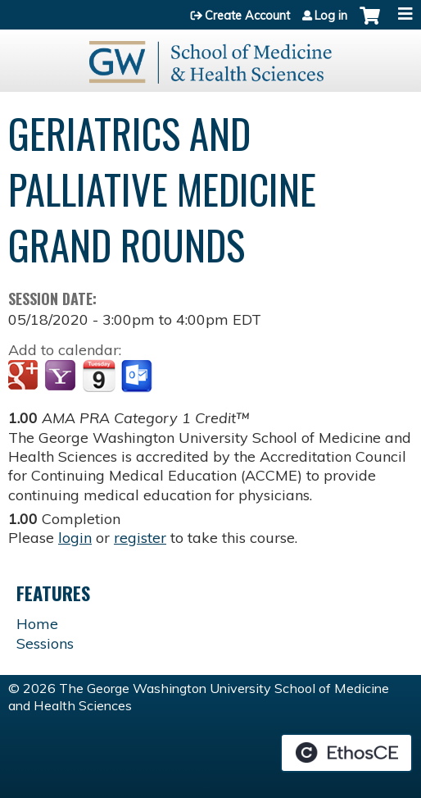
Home (37, 623)
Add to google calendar (25, 376)
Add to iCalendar (98, 375)
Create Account (247, 15)
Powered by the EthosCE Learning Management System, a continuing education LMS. (346, 753)
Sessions (45, 643)
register (140, 537)
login (75, 537)
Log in (331, 15)
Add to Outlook (138, 376)
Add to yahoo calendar (62, 376)
